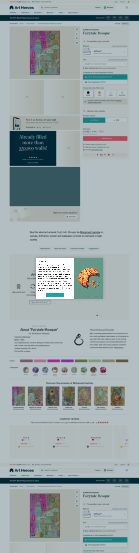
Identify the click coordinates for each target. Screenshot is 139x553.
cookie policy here (53, 279)
